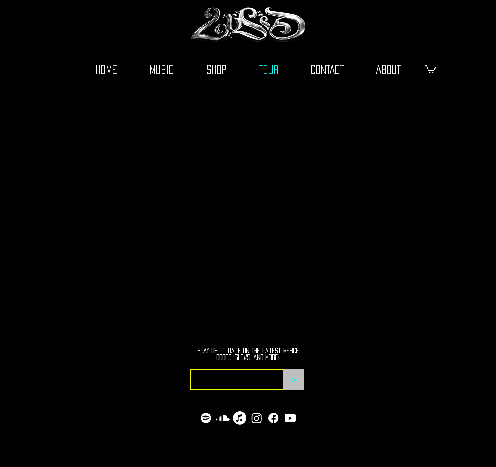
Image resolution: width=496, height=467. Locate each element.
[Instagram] (256, 418)
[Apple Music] (239, 418)
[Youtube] (290, 418)
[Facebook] (273, 418)
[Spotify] (206, 418)
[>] (293, 379)
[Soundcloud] (223, 418)
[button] (430, 68)
